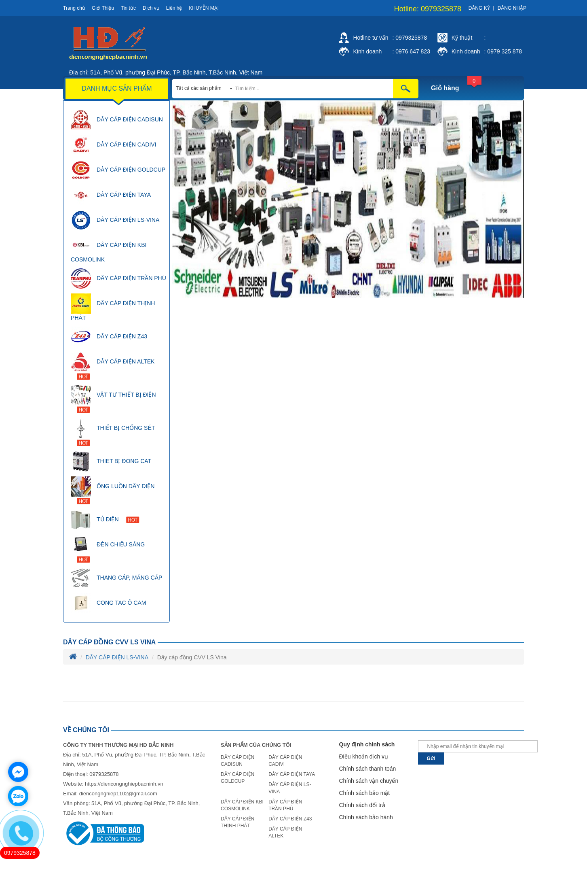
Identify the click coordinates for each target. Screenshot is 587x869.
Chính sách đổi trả (362, 805)
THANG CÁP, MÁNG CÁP (116, 578)
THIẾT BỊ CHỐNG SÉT (113, 432)
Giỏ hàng (445, 88)
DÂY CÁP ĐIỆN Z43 (109, 337)
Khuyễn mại (204, 8)
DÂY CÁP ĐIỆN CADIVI (113, 145)
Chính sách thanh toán (367, 768)
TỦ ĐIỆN (105, 520)
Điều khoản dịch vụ (364, 756)
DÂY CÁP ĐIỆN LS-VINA (115, 220)
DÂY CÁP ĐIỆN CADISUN (117, 120)
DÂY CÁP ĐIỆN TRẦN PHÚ (118, 278)
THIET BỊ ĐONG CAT (111, 461)
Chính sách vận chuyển (369, 781)
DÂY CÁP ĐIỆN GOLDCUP (118, 170)
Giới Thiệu (103, 8)
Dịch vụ (151, 8)
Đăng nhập (512, 8)
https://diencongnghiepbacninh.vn (124, 784)
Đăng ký (479, 8)
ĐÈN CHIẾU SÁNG (108, 549)
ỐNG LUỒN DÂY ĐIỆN (112, 490)
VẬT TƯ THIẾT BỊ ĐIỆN (113, 399)
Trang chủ (74, 8)
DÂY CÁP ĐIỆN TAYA (111, 195)
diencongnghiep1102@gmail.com (118, 793)
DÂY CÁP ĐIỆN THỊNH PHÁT (113, 307)
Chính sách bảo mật (364, 793)
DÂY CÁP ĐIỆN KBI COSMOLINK (108, 249)
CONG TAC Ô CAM (108, 603)
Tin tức (128, 8)
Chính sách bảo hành (366, 817)
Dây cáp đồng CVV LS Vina (109, 642)
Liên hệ (174, 8)
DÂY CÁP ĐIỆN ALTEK (112, 366)
